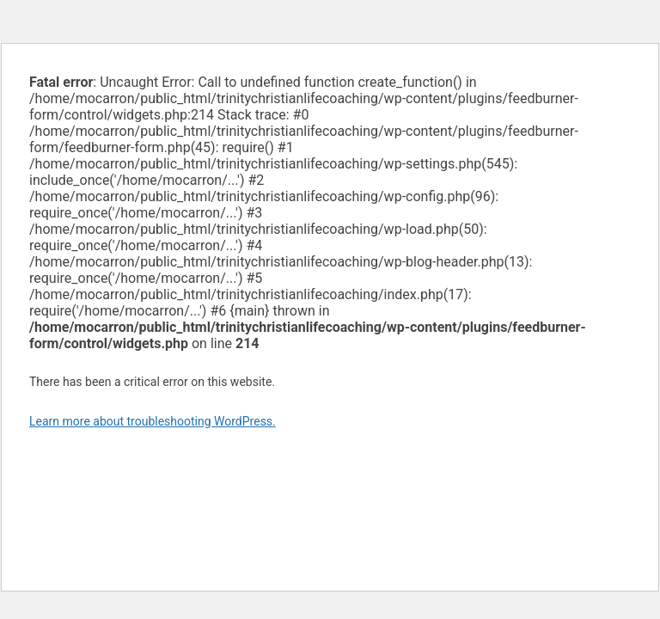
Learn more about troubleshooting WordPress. (152, 421)
